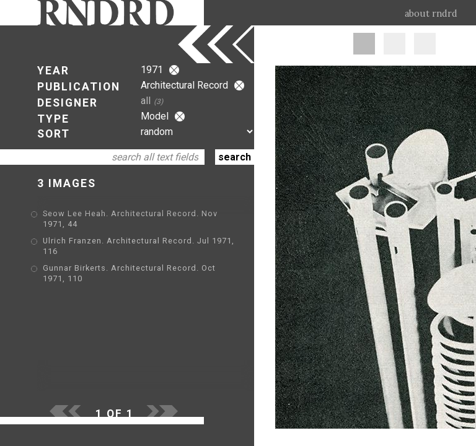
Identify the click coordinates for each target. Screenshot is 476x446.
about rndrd (431, 13)
